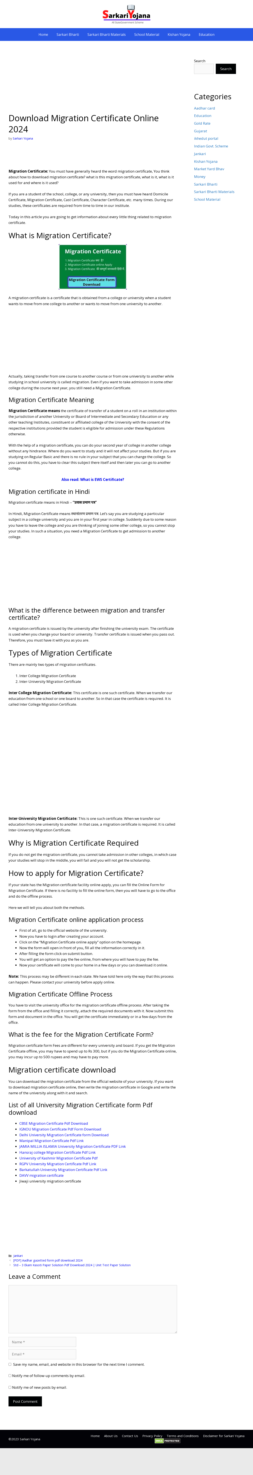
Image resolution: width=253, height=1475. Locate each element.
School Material (146, 34)
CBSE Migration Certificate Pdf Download (53, 1123)
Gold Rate (202, 123)
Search (199, 60)
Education (206, 34)
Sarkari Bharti (68, 34)
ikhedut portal (206, 138)
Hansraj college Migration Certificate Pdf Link (57, 1152)
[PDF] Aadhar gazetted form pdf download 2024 (47, 1260)
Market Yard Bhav (209, 168)
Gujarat (200, 130)
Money (200, 176)
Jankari (18, 1256)
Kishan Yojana (179, 34)
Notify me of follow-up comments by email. (48, 1375)
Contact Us (130, 1436)
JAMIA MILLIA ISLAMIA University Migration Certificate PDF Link (72, 1146)
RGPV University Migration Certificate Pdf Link (57, 1163)
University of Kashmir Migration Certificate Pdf (58, 1158)
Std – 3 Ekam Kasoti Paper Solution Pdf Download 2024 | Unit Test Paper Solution (72, 1265)
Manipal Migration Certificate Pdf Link (51, 1140)
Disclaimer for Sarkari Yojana (223, 1436)
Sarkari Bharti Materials (106, 34)
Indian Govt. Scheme (211, 146)
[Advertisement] (93, 81)
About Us (111, 1436)
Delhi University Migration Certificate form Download (64, 1134)
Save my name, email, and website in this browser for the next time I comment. (79, 1364)
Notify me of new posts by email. (39, 1387)
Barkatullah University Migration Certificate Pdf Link (63, 1169)
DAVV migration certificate (41, 1175)
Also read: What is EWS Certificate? (92, 479)
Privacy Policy (152, 1436)
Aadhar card (204, 108)
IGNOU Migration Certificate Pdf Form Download (60, 1129)
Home (43, 34)
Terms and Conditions (183, 1436)
